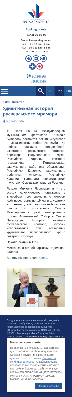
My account (39, 76)
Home (6, 102)
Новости (17, 102)
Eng (59, 91)
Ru (50, 91)
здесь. (44, 257)
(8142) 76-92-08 (36, 34)
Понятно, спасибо (48, 386)
